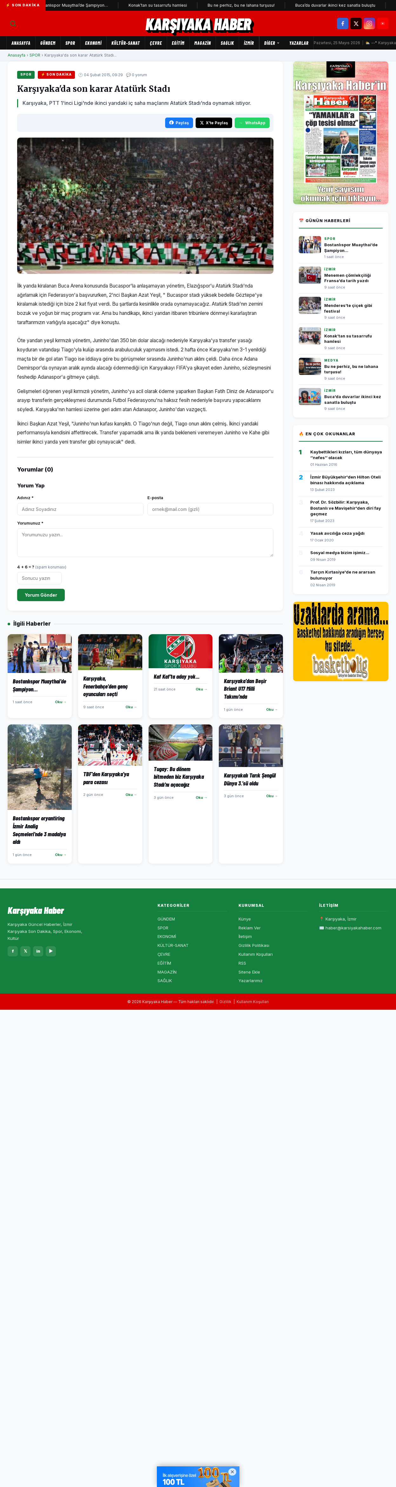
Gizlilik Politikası (253, 945)
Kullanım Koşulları (255, 954)
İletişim (245, 936)
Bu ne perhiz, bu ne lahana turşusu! (243, 5)
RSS (242, 963)
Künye (244, 918)
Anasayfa (20, 43)
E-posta (155, 497)
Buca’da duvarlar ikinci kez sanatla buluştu (338, 5)
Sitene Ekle (249, 971)
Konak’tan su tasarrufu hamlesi (160, 5)
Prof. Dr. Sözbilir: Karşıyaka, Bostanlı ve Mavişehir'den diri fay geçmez (345, 507)
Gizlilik (225, 1001)
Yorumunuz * (30, 523)
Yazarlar (299, 43)
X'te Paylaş (214, 122)
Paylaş (179, 122)
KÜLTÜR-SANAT (125, 43)
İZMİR (249, 43)
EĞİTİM (178, 43)
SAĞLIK (227, 43)
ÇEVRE (156, 43)
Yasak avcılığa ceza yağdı (337, 533)
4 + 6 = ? (41, 566)
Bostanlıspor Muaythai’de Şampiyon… (75, 5)
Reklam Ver (249, 927)
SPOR (70, 43)
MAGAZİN (202, 43)
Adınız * (25, 497)
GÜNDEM (48, 43)
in (38, 951)
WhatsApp (252, 122)
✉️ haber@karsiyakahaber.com (350, 927)
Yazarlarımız (250, 980)
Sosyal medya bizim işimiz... (339, 552)
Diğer (272, 43)
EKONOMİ (93, 43)
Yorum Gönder (41, 595)
